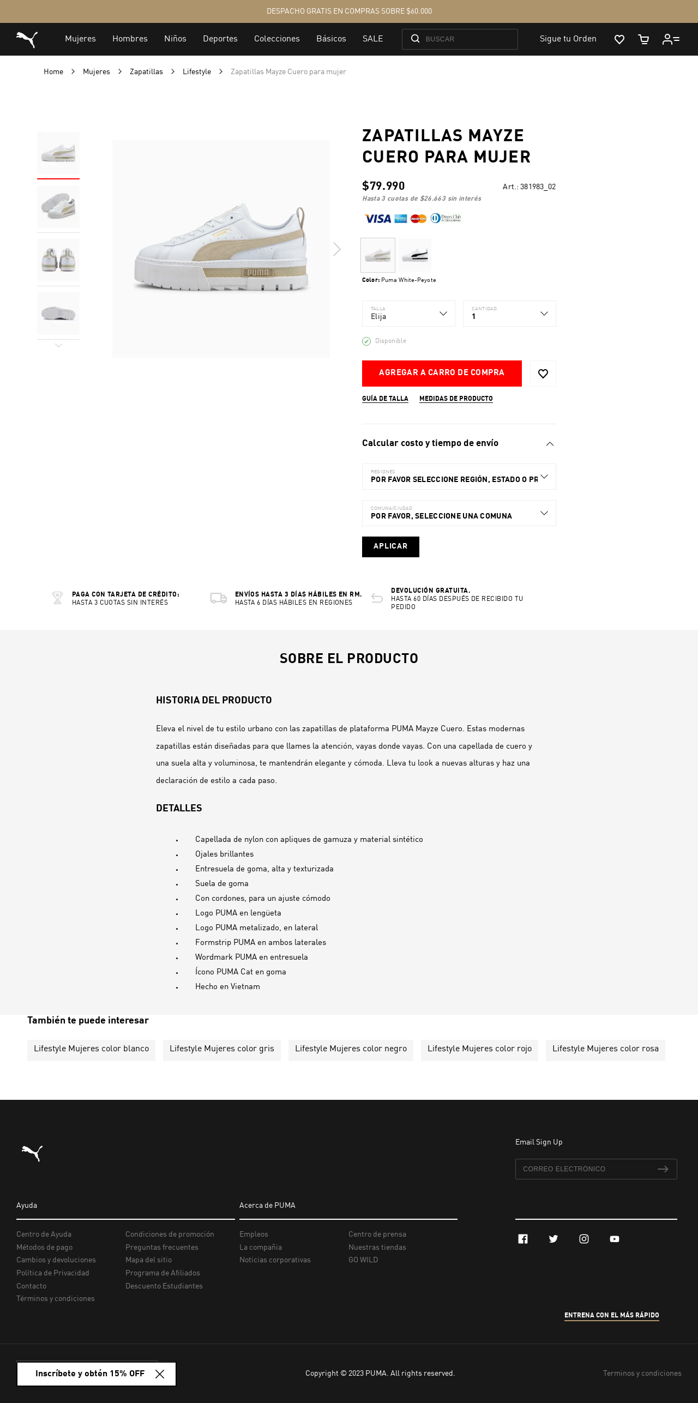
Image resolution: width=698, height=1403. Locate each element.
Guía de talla (385, 399)
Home (54, 72)
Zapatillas (147, 72)
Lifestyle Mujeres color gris (222, 1049)
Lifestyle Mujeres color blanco (91, 1049)
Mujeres (97, 72)
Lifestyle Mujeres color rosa (605, 1049)
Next (336, 249)
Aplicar (391, 546)
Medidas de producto (456, 399)
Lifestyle (198, 72)
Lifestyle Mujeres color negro (351, 1049)
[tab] (459, 443)
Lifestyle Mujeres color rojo (480, 1049)
